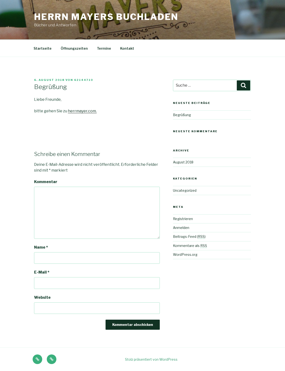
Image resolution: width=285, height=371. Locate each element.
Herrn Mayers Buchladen (106, 17)
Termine (104, 48)
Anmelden (181, 228)
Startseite (43, 48)
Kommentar (45, 182)
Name (41, 247)
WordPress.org (185, 254)
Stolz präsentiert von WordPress (151, 359)
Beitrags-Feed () (189, 236)
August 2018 (183, 162)
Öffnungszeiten (74, 48)
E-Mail (41, 272)
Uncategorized (184, 190)
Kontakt (127, 48)
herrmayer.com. (82, 111)
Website (42, 297)
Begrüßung (182, 115)
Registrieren (183, 219)
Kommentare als (190, 246)
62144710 (83, 80)
